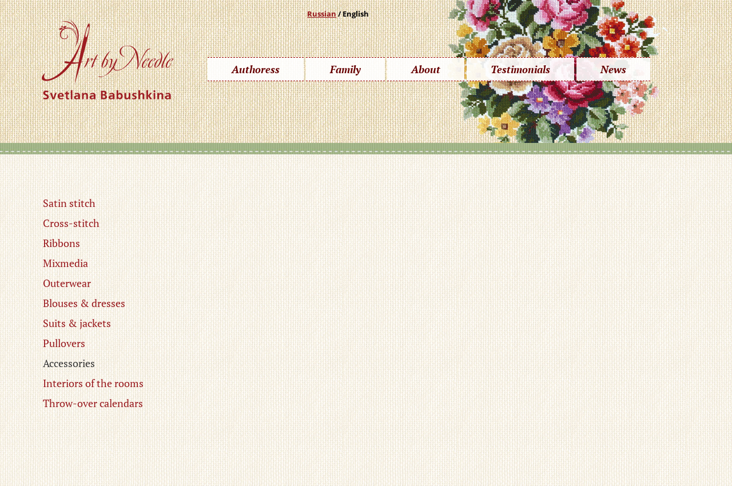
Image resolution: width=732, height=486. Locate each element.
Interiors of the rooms (93, 383)
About (425, 69)
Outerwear (67, 283)
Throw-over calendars (93, 403)
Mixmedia (65, 263)
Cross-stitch (71, 223)
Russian (321, 14)
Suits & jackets (77, 323)
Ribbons (61, 243)
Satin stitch (69, 203)
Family (345, 69)
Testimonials (520, 69)
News (613, 69)
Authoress (256, 69)
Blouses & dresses (84, 303)
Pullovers (64, 343)
